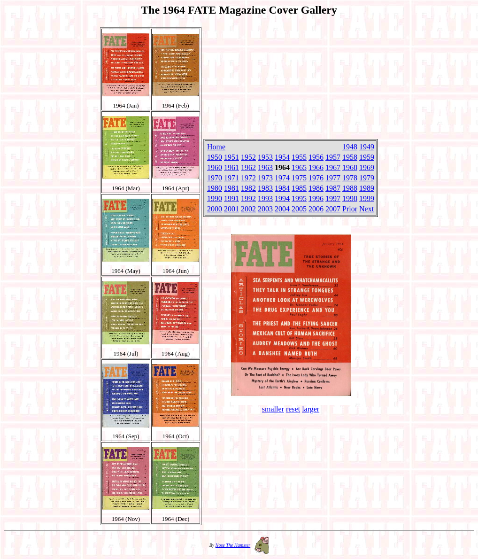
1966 (316, 167)
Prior (349, 209)
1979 (366, 178)
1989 (366, 188)
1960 (214, 167)
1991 (231, 198)
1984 (282, 188)
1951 (231, 157)
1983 (265, 188)
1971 (231, 178)
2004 (282, 209)
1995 (299, 198)
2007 (332, 209)
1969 (366, 167)
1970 (214, 178)
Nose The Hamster (233, 545)
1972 (248, 178)
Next (366, 209)
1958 (349, 157)
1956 (316, 157)
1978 (349, 178)
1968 (349, 167)
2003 (265, 209)
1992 (248, 198)
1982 (248, 188)
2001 (231, 209)
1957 (332, 157)
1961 (231, 167)
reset (293, 409)
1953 (265, 157)
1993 (265, 198)
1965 (299, 167)
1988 (349, 188)
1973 (265, 178)
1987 (332, 188)
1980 (214, 188)
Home (216, 147)
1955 (299, 157)
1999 (366, 198)
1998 (349, 198)
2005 (299, 209)
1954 (282, 157)
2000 (214, 209)
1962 (248, 167)
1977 (332, 178)
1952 (248, 157)
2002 (248, 209)
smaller (273, 409)
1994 (282, 198)
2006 (316, 209)
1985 (299, 188)
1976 (316, 178)
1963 (265, 167)
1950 (214, 157)
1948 (349, 147)
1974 (282, 178)
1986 (316, 188)
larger (310, 409)
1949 (366, 147)
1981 (231, 188)
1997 (332, 198)
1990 (214, 198)
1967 (332, 167)
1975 (299, 178)
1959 (366, 157)
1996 (316, 198)
